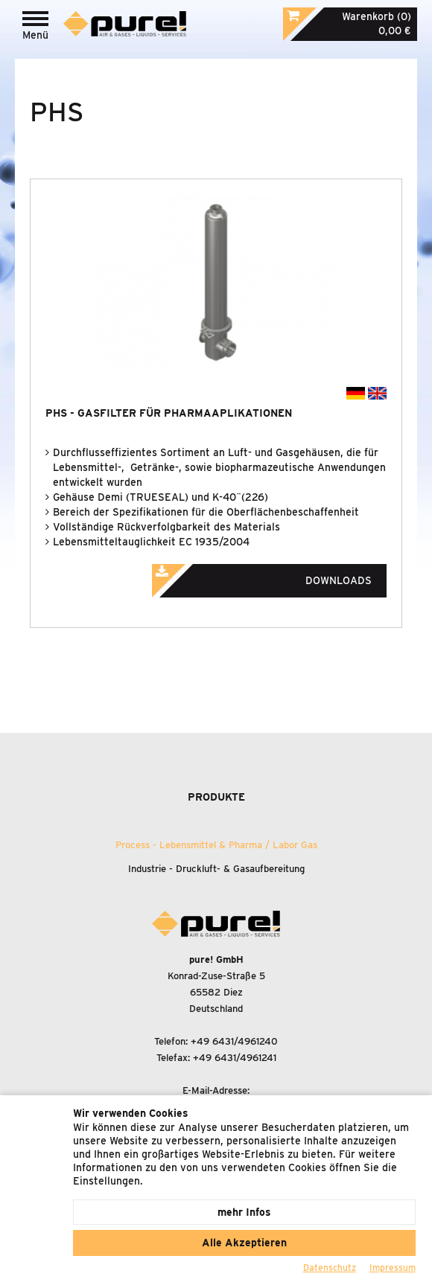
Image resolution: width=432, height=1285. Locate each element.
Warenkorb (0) (376, 16)
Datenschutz (329, 1267)
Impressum (392, 1267)
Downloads (282, 575)
